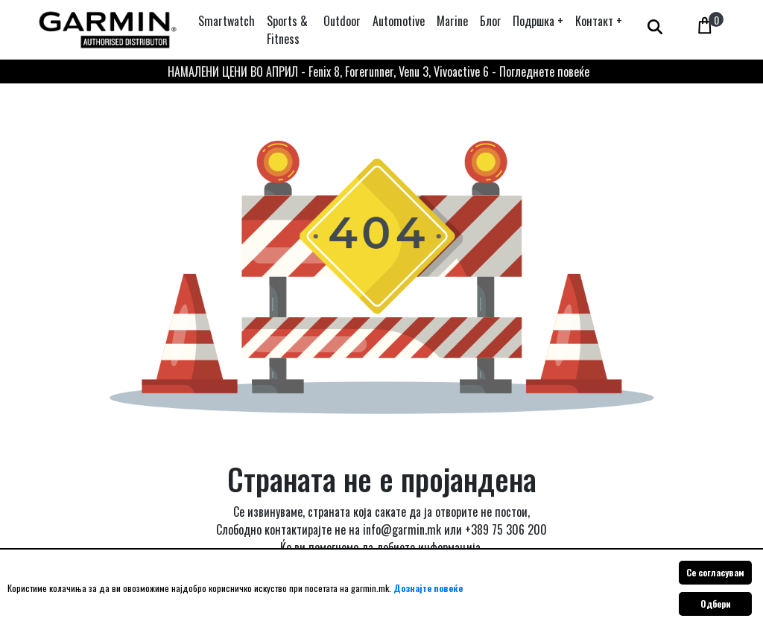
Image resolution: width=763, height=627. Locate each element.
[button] (538, 21)
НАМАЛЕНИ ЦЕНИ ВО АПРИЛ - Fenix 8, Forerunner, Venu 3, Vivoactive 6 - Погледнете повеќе (378, 71)
